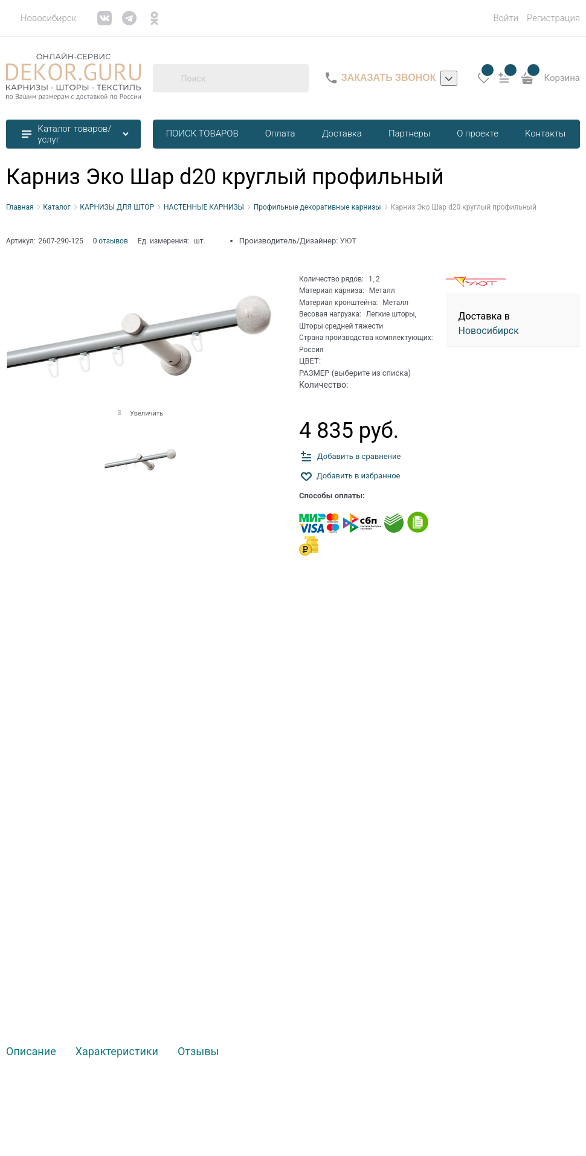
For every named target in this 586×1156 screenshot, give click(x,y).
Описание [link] (31, 1052)
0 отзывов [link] (110, 241)
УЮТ (348, 240)
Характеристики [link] (117, 1052)
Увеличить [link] (146, 413)
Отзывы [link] (198, 1052)
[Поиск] (167, 77)
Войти (505, 18)
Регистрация (553, 18)
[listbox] (448, 78)
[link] (41, 18)
